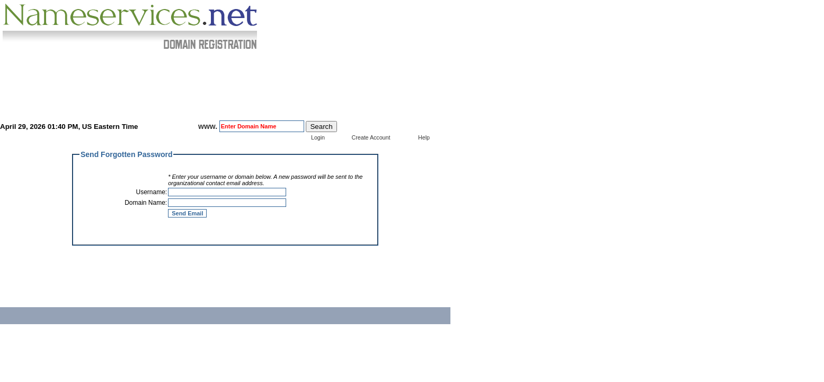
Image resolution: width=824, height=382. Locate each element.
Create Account (371, 137)
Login (318, 137)
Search (321, 127)
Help (424, 137)
